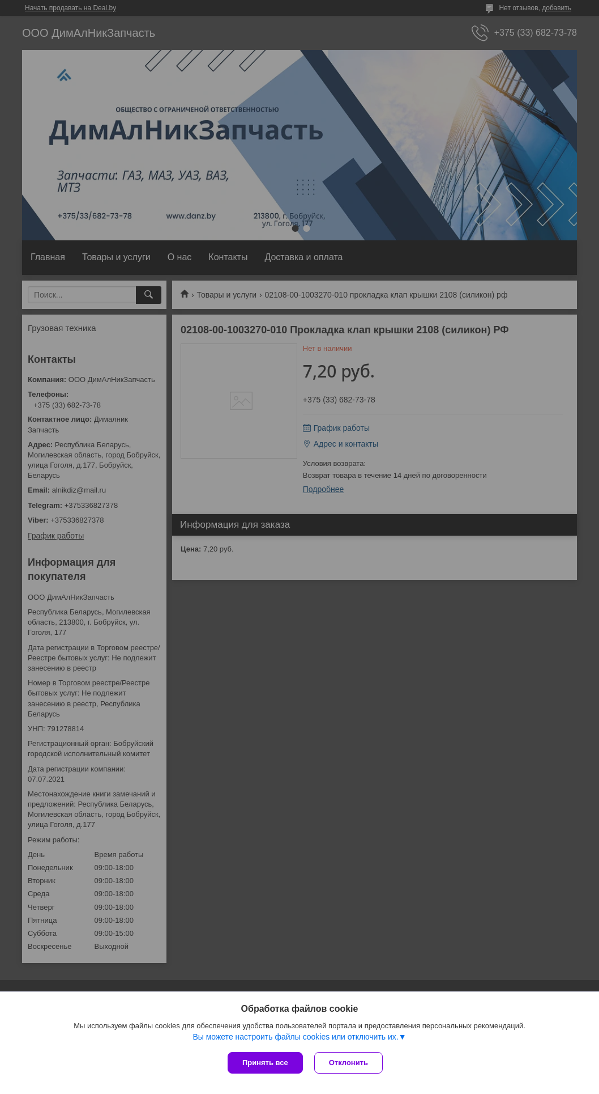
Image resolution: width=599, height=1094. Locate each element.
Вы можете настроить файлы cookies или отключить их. (295, 1036)
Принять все (265, 1062)
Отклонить (348, 1062)
